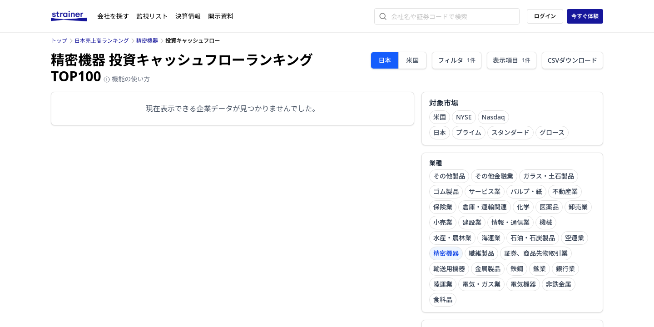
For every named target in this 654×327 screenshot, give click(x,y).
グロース (552, 132)
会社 (113, 16)
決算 (188, 16)
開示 (220, 16)
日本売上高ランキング (101, 41)
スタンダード (510, 132)
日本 (384, 60)
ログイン (545, 16)
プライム (468, 132)
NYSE (464, 117)
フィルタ (457, 60)
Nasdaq (493, 117)
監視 (152, 16)
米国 (412, 60)
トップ (59, 41)
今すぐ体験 (585, 16)
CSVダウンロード (572, 60)
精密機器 (147, 41)
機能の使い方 (126, 78)
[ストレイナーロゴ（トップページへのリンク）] (74, 16)
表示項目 (511, 60)
